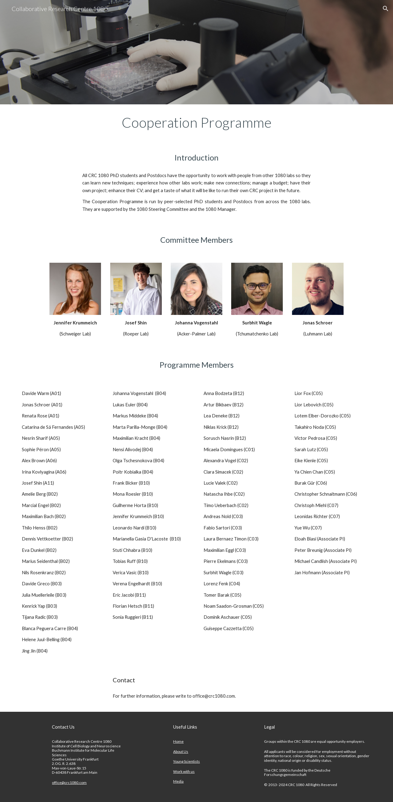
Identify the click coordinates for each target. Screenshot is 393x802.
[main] (196, 122)
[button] (385, 8)
